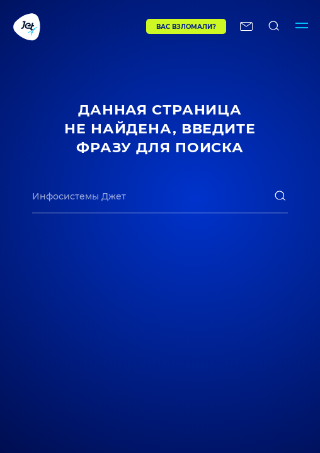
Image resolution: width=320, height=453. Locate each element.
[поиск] (280, 195)
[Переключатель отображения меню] (301, 26)
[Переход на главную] (55, 26)
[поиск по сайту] (274, 26)
